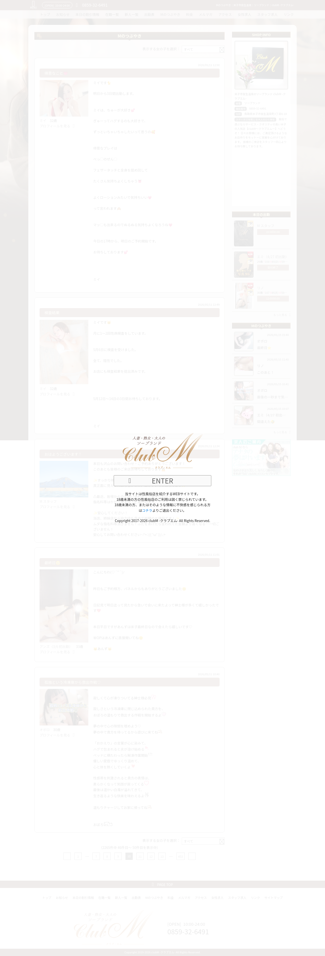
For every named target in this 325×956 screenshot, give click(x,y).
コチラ (147, 510)
